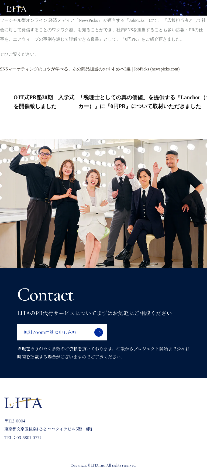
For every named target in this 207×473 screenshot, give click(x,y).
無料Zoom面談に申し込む (50, 332)
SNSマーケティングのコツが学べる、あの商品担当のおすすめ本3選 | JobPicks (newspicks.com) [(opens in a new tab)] (90, 69)
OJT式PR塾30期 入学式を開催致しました (43, 101)
